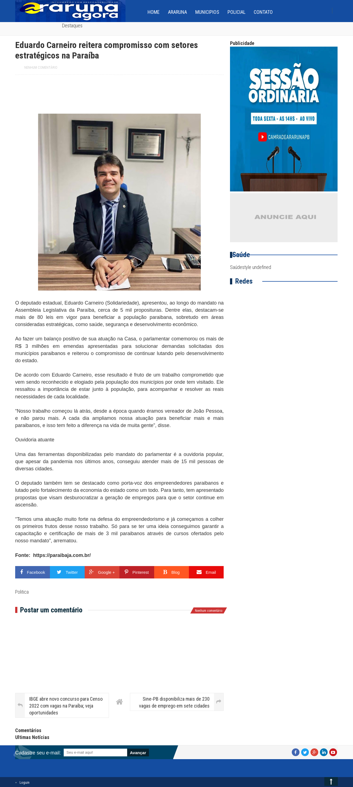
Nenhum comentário (40, 68)
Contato (263, 12)
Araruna (177, 12)
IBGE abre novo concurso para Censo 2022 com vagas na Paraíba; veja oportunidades (66, 706)
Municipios (207, 12)
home (154, 12)
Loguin (25, 782)
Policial (236, 12)
